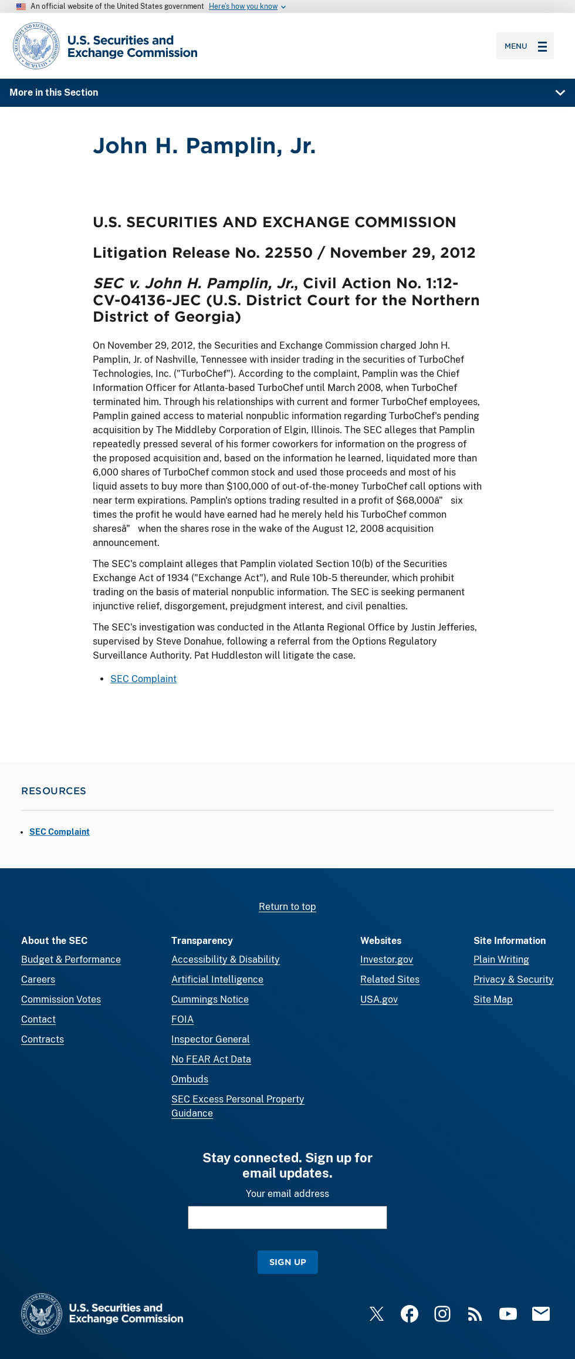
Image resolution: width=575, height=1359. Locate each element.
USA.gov (379, 999)
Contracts (42, 1039)
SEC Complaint (143, 678)
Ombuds (189, 1079)
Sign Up (287, 1262)
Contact (38, 1019)
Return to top (287, 906)
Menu (526, 45)
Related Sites (390, 979)
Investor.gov (386, 959)
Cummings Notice (210, 999)
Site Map (493, 999)
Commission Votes (61, 999)
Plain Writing (501, 959)
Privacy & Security (513, 979)
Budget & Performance (71, 959)
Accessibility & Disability (225, 959)
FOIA (182, 1019)
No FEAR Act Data (211, 1059)
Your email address (287, 1193)
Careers (38, 979)
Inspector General (210, 1039)
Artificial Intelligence (217, 979)
